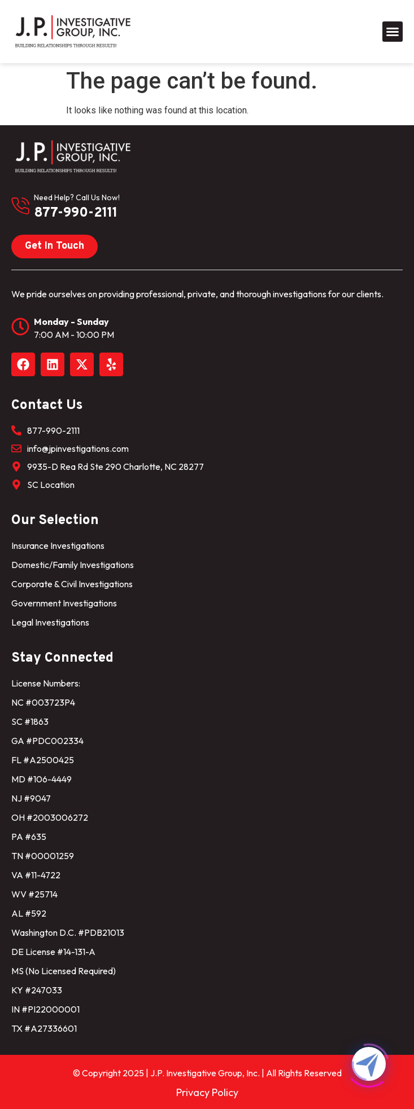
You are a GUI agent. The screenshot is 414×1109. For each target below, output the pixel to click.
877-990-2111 (75, 213)
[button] (392, 31)
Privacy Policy (207, 1092)
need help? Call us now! (77, 197)
